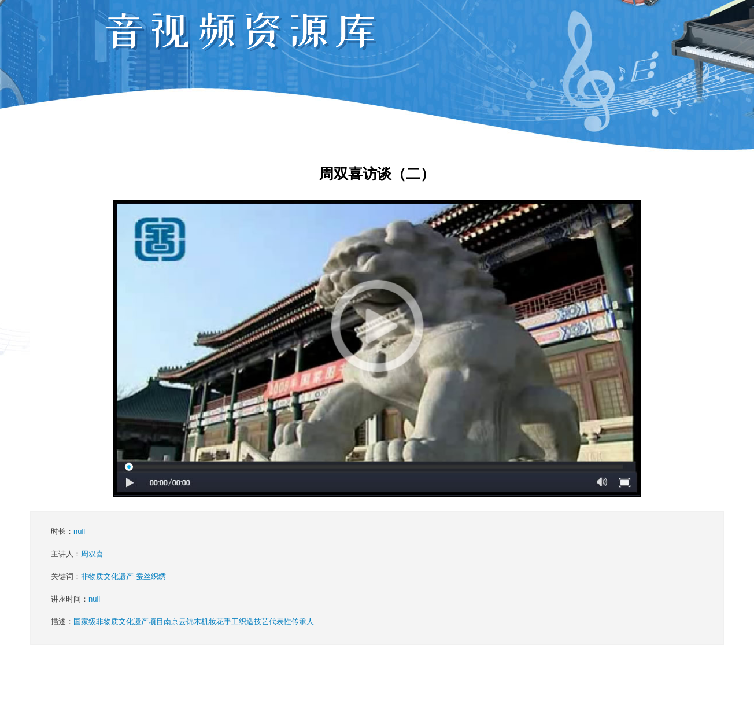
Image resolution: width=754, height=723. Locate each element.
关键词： (108, 576)
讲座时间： (75, 599)
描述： (182, 621)
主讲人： (77, 553)
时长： (68, 531)
